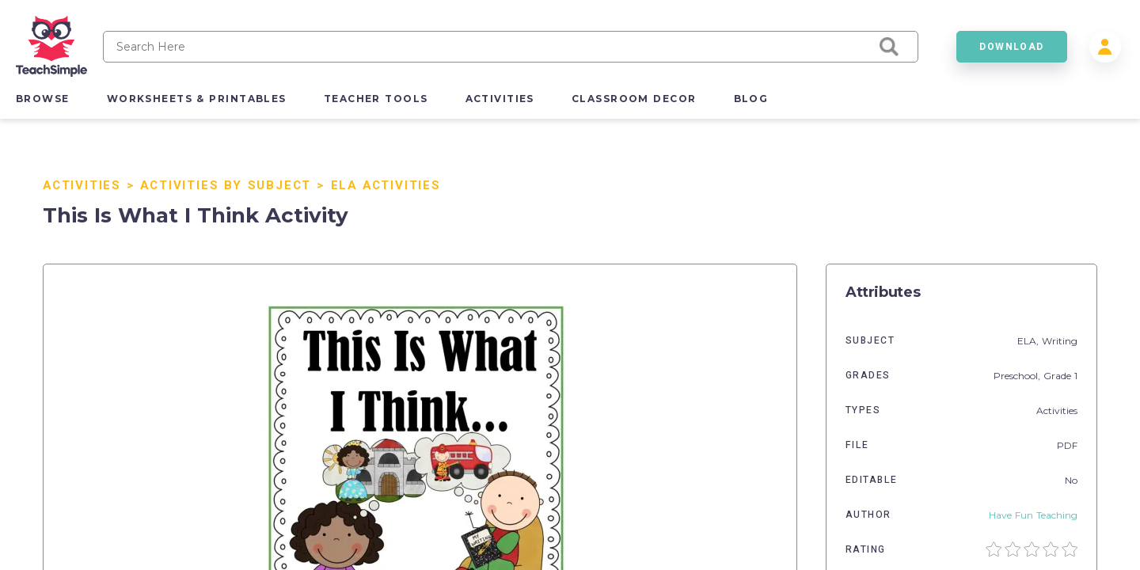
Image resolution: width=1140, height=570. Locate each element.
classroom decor (634, 98)
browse (43, 98)
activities (500, 98)
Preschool (1016, 376)
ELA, (1029, 341)
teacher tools (376, 98)
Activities (82, 185)
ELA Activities (386, 185)
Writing (1059, 341)
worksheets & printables (197, 98)
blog (751, 98)
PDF (1067, 445)
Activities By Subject (225, 185)
